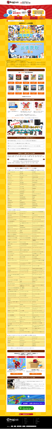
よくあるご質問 (37, 417)
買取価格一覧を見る (26, 96)
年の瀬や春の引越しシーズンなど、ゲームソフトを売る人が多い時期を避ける (21, 140)
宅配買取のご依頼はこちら (36, 372)
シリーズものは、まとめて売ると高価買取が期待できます (18, 147)
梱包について (25, 418)
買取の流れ (25, 417)
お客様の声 (25, 421)
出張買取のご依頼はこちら (17, 372)
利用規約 (37, 421)
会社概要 (37, 418)
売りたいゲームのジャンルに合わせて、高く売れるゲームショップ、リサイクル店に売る (23, 145)
